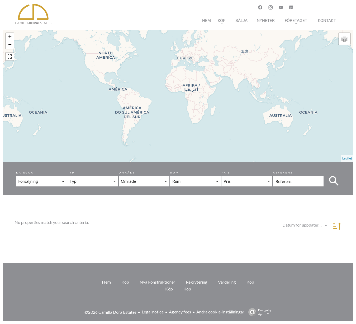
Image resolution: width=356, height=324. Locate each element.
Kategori (25, 172)
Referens (283, 172)
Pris (225, 172)
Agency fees (180, 311)
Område (127, 172)
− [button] (10, 45)
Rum (174, 172)
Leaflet (347, 158)
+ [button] (10, 37)
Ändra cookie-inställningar (220, 311)
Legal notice (153, 311)
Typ (70, 172)
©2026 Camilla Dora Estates (110, 311)
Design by (259, 312)
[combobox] (41, 181)
